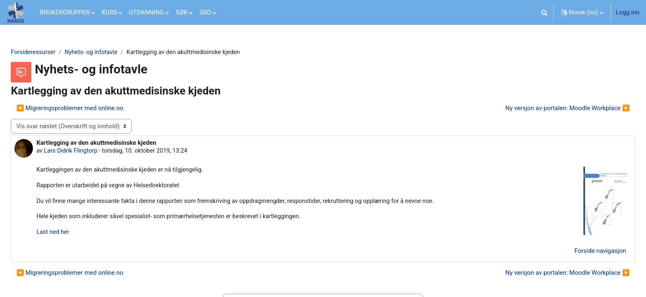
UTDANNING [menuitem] (146, 12)
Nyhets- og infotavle (111, 52)
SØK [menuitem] (182, 12)
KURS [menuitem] (109, 12)
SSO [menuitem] (205, 12)
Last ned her (72, 234)
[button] (545, 12)
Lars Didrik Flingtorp (90, 152)
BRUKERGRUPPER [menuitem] (65, 12)
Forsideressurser (52, 52)
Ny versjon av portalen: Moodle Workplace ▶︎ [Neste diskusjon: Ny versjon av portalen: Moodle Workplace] (549, 108)
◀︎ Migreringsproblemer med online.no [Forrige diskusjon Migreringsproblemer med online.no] (88, 108)
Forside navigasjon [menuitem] (582, 253)
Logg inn (627, 12)
